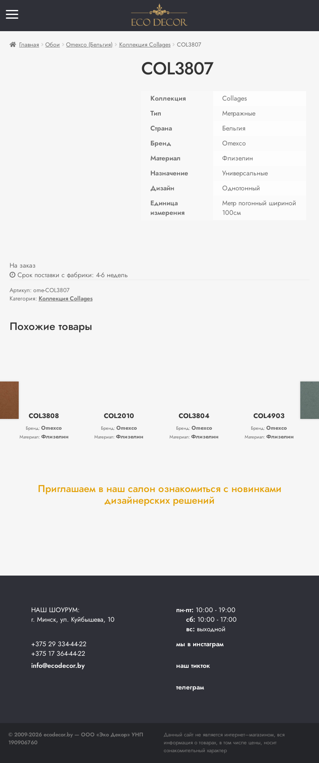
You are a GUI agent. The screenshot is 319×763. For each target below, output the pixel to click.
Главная (29, 44)
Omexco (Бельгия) (89, 44)
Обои (52, 44)
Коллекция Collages (145, 44)
